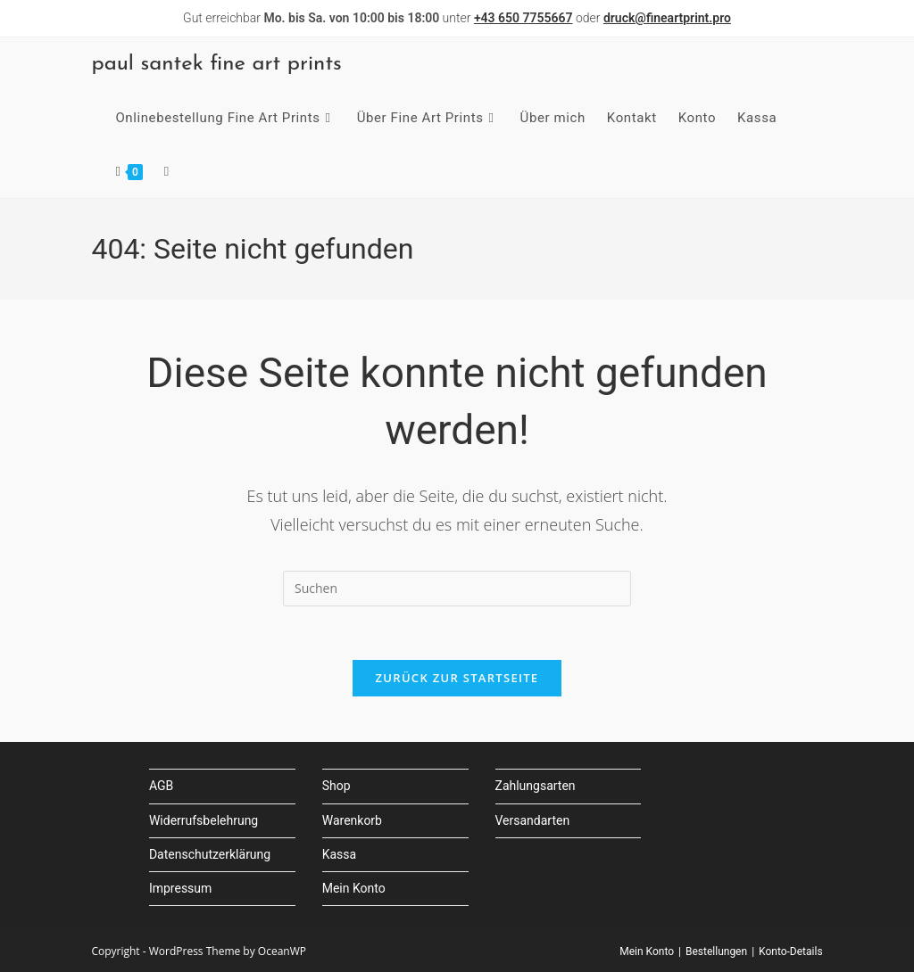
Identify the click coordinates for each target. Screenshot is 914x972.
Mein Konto (354, 888)
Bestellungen (716, 951)
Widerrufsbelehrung (203, 820)
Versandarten (532, 820)
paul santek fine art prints (216, 64)
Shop (336, 786)
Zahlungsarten (535, 786)
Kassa (339, 854)
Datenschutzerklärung (209, 854)
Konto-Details (791, 951)
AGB (161, 786)
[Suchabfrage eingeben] (457, 588)
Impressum (180, 888)
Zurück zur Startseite (457, 679)
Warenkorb (352, 820)
